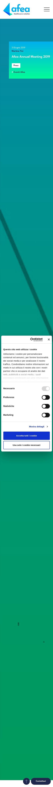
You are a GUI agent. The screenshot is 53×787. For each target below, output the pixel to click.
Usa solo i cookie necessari (26, 445)
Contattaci (41, 781)
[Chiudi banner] (49, 339)
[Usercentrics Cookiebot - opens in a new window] (32, 339)
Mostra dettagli (36, 426)
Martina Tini (17, 51)
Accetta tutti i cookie (26, 435)
